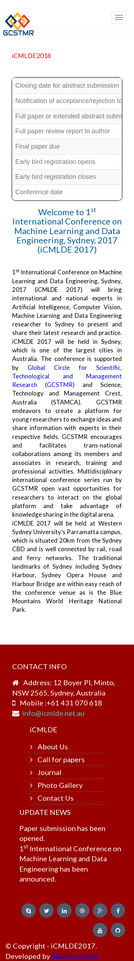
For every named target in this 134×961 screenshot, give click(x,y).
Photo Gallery (60, 785)
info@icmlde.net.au (53, 713)
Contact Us (56, 798)
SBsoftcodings (75, 956)
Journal (49, 772)
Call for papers (61, 759)
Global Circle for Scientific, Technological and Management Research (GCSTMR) (67, 376)
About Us (53, 746)
